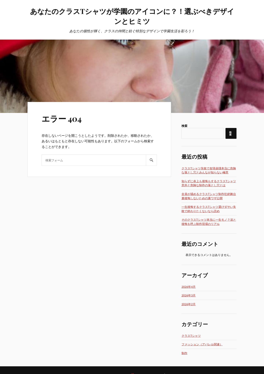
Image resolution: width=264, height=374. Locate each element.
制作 (184, 353)
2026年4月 (189, 286)
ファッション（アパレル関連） (202, 344)
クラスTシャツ (191, 335)
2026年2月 (189, 304)
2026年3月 (189, 295)
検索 (184, 125)
